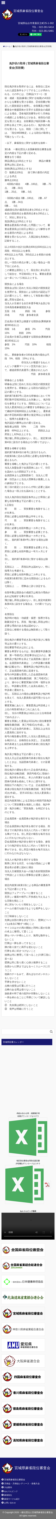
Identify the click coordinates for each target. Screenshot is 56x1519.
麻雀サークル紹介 (12, 1499)
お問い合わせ (10, 1503)
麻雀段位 (8, 1495)
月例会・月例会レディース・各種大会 (22, 1483)
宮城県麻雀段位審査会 (28, 11)
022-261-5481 (46, 31)
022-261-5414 (46, 27)
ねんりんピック (11, 1491)
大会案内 (8, 1487)
